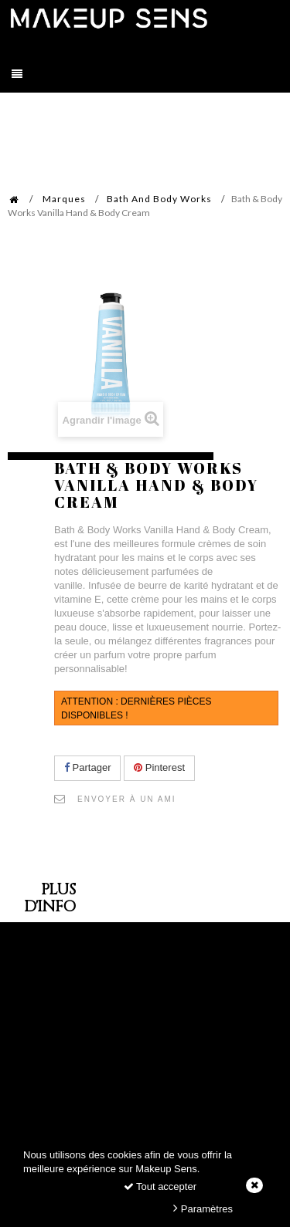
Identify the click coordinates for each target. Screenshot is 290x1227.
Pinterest (159, 767)
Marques (64, 198)
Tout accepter (160, 1186)
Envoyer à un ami (126, 799)
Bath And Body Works (159, 198)
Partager (87, 767)
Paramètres (203, 1208)
